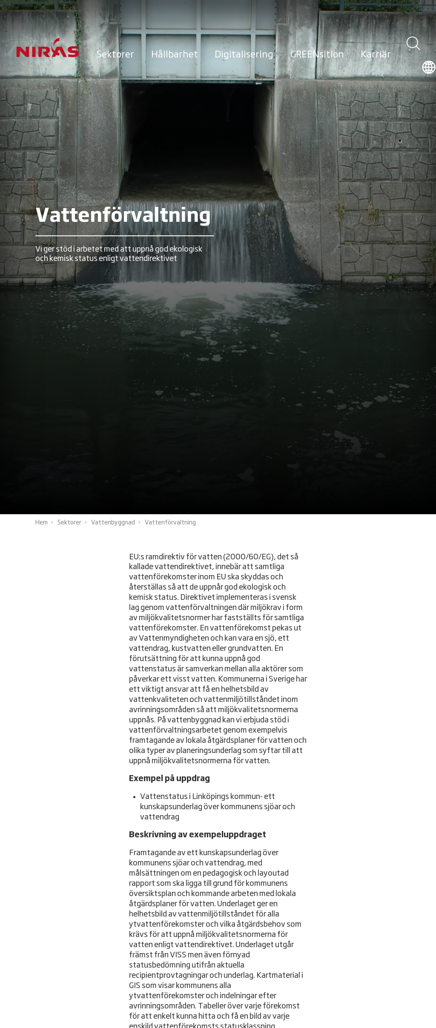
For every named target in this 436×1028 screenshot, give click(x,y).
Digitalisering (244, 55)
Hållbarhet (174, 55)
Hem (41, 523)
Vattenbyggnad (113, 523)
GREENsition (317, 55)
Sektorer (115, 55)
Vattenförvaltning (170, 523)
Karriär (376, 55)
